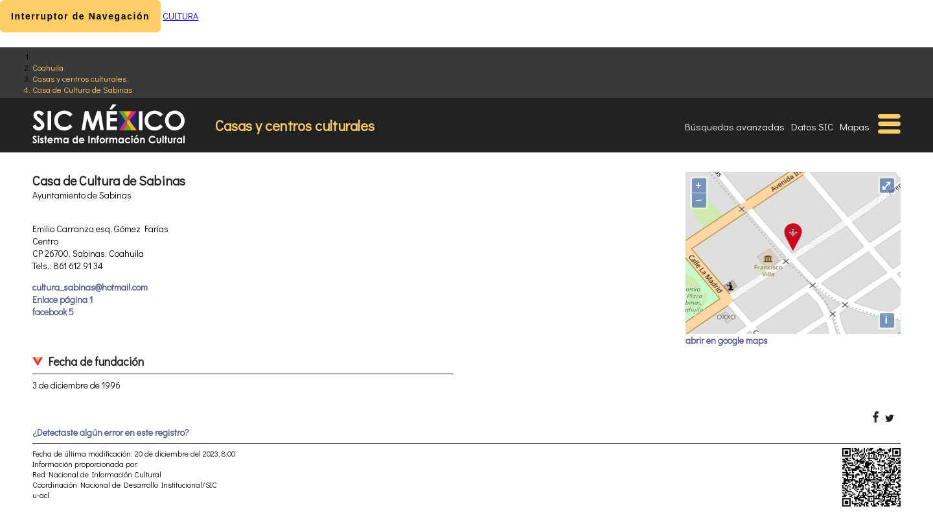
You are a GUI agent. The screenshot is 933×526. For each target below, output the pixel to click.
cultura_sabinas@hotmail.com (90, 287)
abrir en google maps (726, 340)
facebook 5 (53, 311)
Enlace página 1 (62, 299)
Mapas (855, 126)
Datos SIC (812, 126)
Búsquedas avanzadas (735, 126)
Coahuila (47, 67)
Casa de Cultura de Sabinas (82, 89)
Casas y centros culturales (79, 78)
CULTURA (180, 16)
